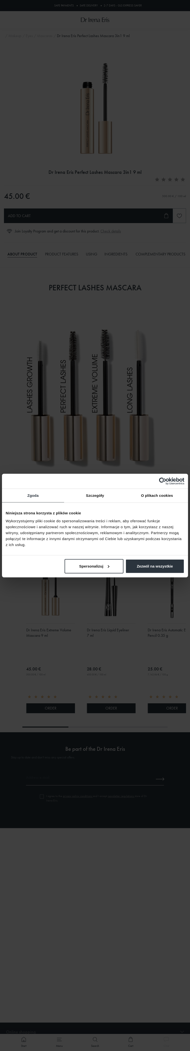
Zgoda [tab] (33, 495)
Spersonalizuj (94, 566)
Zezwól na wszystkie (155, 566)
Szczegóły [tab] (95, 495)
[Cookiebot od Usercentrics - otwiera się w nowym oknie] (162, 481)
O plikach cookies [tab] (157, 495)
